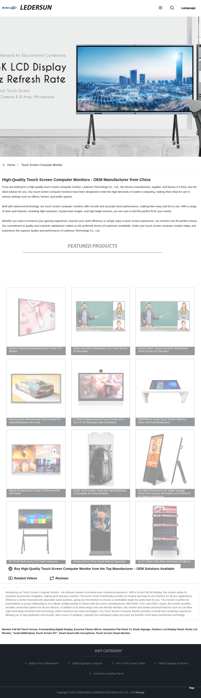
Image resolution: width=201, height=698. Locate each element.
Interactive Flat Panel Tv (117, 629)
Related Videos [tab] (22, 578)
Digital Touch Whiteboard (45, 663)
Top (191, 688)
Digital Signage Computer (88, 663)
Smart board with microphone (76, 633)
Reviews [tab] (59, 578)
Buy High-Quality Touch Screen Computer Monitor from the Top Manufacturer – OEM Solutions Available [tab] (91, 569)
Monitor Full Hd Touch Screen (20, 629)
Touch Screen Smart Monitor (113, 633)
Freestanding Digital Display (56, 629)
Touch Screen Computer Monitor (41, 164)
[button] (160, 8)
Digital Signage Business (175, 663)
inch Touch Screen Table (131, 663)
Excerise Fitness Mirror (88, 629)
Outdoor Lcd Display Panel (168, 629)
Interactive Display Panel (110, 673)
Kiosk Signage (141, 629)
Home (11, 164)
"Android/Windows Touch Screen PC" (35, 633)
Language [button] (188, 8)
